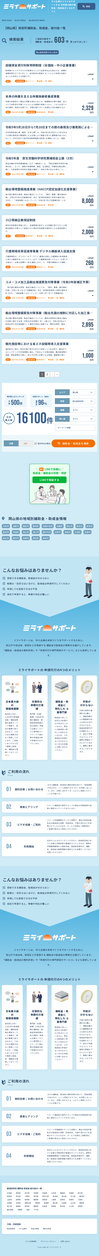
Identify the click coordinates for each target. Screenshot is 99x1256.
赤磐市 (26, 538)
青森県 (18, 1193)
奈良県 (18, 1203)
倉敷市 (16, 526)
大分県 (71, 1206)
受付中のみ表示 (44, 443)
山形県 (53, 1193)
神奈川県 (45, 1196)
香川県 (9, 1206)
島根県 (46, 1203)
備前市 (26, 526)
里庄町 (36, 538)
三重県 (53, 1199)
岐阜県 (27, 1199)
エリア (62, 392)
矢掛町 (77, 532)
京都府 (71, 1199)
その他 (36, 1209)
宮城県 (36, 1193)
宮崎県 (80, 1206)
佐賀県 (44, 1206)
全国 (27, 1209)
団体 (25, 443)
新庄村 (79, 526)
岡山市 (69, 526)
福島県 (62, 1193)
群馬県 (9, 1196)
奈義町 (60, 526)
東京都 (36, 1196)
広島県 (64, 1203)
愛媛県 (18, 1206)
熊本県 (62, 1206)
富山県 (64, 1196)
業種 (62, 409)
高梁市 (46, 538)
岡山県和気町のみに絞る (47, 52)
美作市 (16, 538)
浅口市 (36, 532)
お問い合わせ (65, 1241)
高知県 (27, 1206)
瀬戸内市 (47, 532)
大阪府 (80, 1199)
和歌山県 (28, 1203)
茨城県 (71, 1193)
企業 (11, 443)
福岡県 (36, 1206)
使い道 (62, 418)
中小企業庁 (23, 1228)
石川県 (73, 1196)
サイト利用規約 (30, 1241)
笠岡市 (87, 532)
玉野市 (58, 532)
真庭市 (68, 532)
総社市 (6, 538)
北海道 (9, 1193)
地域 (62, 401)
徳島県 (81, 1203)
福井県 (81, 1196)
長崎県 (53, 1206)
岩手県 (27, 1193)
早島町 (16, 532)
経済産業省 (11, 1228)
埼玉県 (18, 1196)
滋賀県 (62, 1199)
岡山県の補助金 (20, 20)
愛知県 (44, 1199)
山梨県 (9, 1199)
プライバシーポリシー (48, 1241)
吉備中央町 (48, 526)
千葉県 (27, 1196)
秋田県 (44, 1193)
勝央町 (36, 526)
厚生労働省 (35, 1228)
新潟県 (55, 1196)
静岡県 (36, 1199)
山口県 (73, 1203)
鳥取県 (37, 1203)
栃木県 (80, 1193)
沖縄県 (19, 1209)
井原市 (6, 526)
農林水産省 (47, 1228)
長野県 (18, 1199)
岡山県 (55, 1203)
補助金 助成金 (7, 20)
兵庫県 (9, 1203)
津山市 (26, 532)
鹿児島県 (10, 1209)
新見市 (89, 526)
